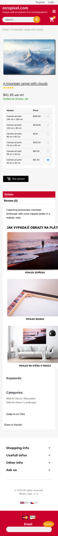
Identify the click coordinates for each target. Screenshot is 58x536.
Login (51, 2)
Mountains (30, 398)
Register (40, 2)
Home (5, 29)
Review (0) (11, 200)
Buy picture (16, 178)
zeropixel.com (24, 9)
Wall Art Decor (14, 398)
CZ (36, 502)
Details (8, 194)
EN (27, 502)
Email (28, 524)
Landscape (30, 402)
